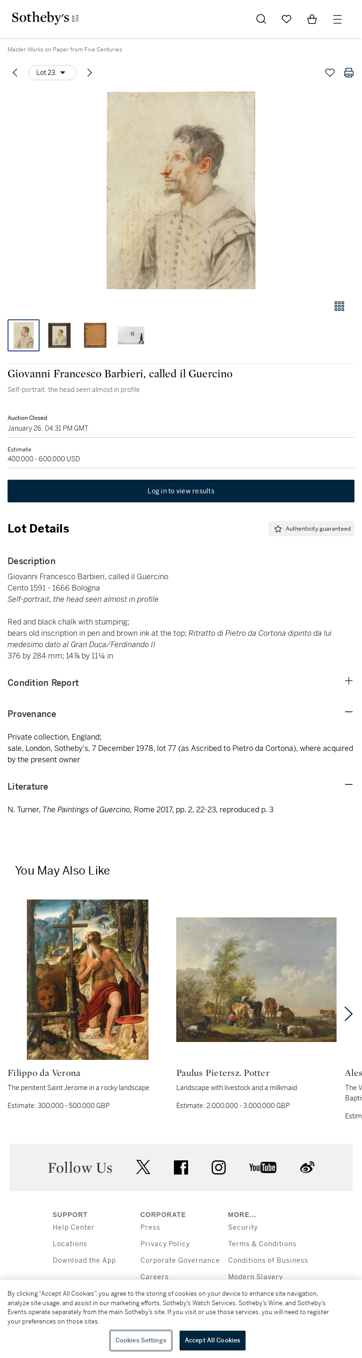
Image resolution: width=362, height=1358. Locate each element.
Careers (154, 1277)
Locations (70, 1244)
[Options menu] (52, 72)
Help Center (74, 1228)
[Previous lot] (15, 72)
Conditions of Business (268, 1261)
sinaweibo (307, 1167)
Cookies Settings (140, 1340)
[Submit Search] (261, 19)
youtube (263, 1167)
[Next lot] (89, 72)
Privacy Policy (165, 1244)
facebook (181, 1167)
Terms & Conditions (262, 1244)
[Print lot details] (348, 72)
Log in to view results (181, 491)
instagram (219, 1167)
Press (150, 1228)
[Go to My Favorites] (286, 18)
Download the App (84, 1261)
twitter (143, 1167)
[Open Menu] (337, 19)
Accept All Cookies (212, 1340)
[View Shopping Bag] (312, 18)
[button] (181, 190)
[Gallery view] (339, 306)
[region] (181, 1319)
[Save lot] (329, 72)
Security (243, 1228)
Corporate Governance (180, 1261)
